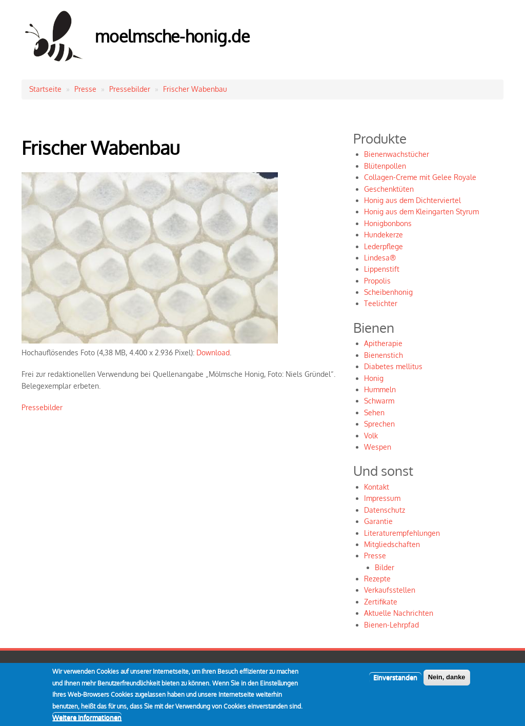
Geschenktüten (389, 189)
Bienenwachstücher (396, 154)
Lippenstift (381, 269)
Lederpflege (383, 246)
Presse (85, 89)
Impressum (382, 498)
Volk (371, 435)
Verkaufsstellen (389, 590)
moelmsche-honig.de (172, 36)
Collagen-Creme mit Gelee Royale (420, 177)
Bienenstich (383, 355)
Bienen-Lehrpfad (391, 624)
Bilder (384, 567)
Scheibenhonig (388, 292)
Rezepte (377, 578)
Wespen (377, 446)
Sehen (374, 412)
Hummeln (380, 389)
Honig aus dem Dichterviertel (412, 200)
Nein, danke (447, 684)
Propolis (377, 280)
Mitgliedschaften (392, 544)
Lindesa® (380, 257)
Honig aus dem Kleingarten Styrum (421, 211)
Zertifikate (380, 601)
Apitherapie (383, 343)
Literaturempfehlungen (402, 533)
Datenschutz (384, 510)
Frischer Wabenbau (195, 89)
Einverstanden (395, 684)
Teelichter (380, 303)
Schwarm (379, 400)
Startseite (45, 89)
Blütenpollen (385, 166)
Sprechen (379, 423)
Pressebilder (129, 89)
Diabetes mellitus (393, 366)
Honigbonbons (388, 223)
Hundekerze (383, 234)
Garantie (378, 521)
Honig (373, 378)
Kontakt (376, 486)
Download (213, 352)
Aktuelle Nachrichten (398, 613)
